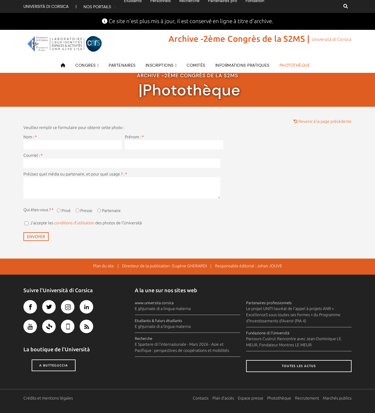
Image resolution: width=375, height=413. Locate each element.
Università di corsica (46, 6)
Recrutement (307, 398)
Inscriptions (160, 65)
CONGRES (85, 65)
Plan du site (103, 266)
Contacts (201, 398)
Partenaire (111, 210)
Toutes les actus (299, 366)
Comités (196, 65)
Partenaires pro (222, 6)
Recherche (189, 6)
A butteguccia (53, 365)
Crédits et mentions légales (48, 398)
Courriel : (33, 155)
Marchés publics (337, 398)
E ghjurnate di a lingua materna (163, 308)
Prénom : (134, 137)
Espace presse (250, 398)
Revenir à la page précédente (323, 121)
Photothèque (294, 65)
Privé (66, 210)
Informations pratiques (242, 65)
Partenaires (122, 65)
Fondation (255, 6)
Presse (86, 210)
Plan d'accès (223, 398)
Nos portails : (99, 6)
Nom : (30, 137)
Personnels (160, 6)
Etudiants (133, 6)
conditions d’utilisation (74, 223)
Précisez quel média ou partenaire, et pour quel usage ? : (75, 174)
